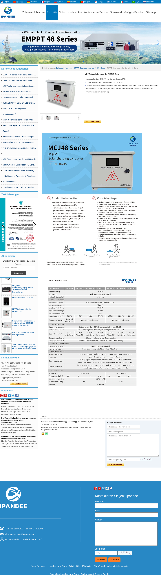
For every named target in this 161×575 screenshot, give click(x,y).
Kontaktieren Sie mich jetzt (19, 384)
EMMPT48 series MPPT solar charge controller (19, 75)
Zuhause (27, 12)
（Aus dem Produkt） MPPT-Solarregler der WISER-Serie (19, 170)
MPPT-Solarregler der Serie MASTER (18, 125)
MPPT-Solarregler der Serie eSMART (18, 120)
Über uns (39, 12)
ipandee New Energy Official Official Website (70, 566)
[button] (77, 61)
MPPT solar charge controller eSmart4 (18, 86)
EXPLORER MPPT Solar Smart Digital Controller (19, 97)
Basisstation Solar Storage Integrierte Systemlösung (19, 142)
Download (116, 12)
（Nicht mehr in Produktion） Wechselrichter (19, 187)
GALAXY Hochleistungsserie (14, 108)
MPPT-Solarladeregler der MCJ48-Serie (19, 159)
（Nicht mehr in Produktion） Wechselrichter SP (19, 176)
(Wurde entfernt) (9, 182)
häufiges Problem (133, 12)
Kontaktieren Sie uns (96, 12)
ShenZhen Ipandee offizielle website (111, 566)
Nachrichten (75, 12)
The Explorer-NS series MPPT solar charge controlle (19, 80)
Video (62, 12)
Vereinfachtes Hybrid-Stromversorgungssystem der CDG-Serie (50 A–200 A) (19, 137)
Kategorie (68, 68)
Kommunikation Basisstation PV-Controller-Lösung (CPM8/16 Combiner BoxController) (19, 165)
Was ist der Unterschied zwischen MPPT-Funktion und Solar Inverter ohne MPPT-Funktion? (17, 402)
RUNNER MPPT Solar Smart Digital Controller (19, 103)
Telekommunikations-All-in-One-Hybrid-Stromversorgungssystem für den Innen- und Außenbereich (24, 347)
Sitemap (151, 12)
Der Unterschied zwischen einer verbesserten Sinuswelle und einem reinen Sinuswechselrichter (18, 421)
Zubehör (6, 131)
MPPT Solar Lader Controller (22, 298)
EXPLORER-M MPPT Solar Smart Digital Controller (19, 92)
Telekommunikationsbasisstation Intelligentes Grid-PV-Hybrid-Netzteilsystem (19, 148)
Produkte (52, 12)
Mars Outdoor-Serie (11, 114)
